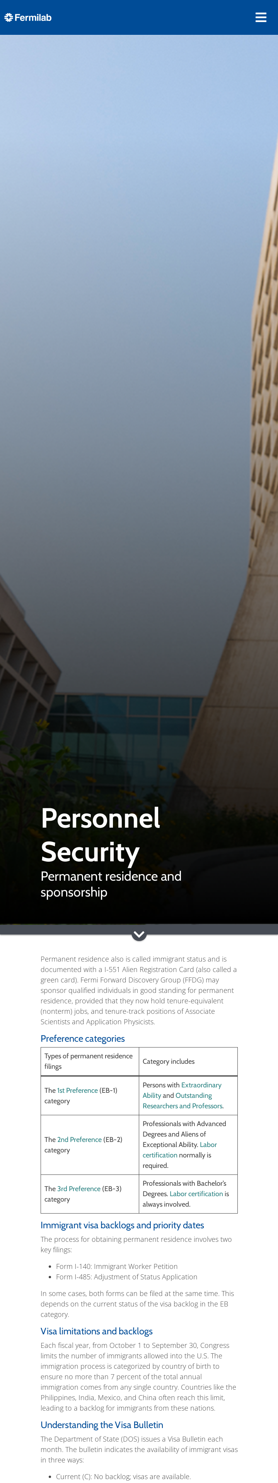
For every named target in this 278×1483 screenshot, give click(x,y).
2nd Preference (79, 1139)
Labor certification (196, 1194)
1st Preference (77, 1090)
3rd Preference (79, 1189)
